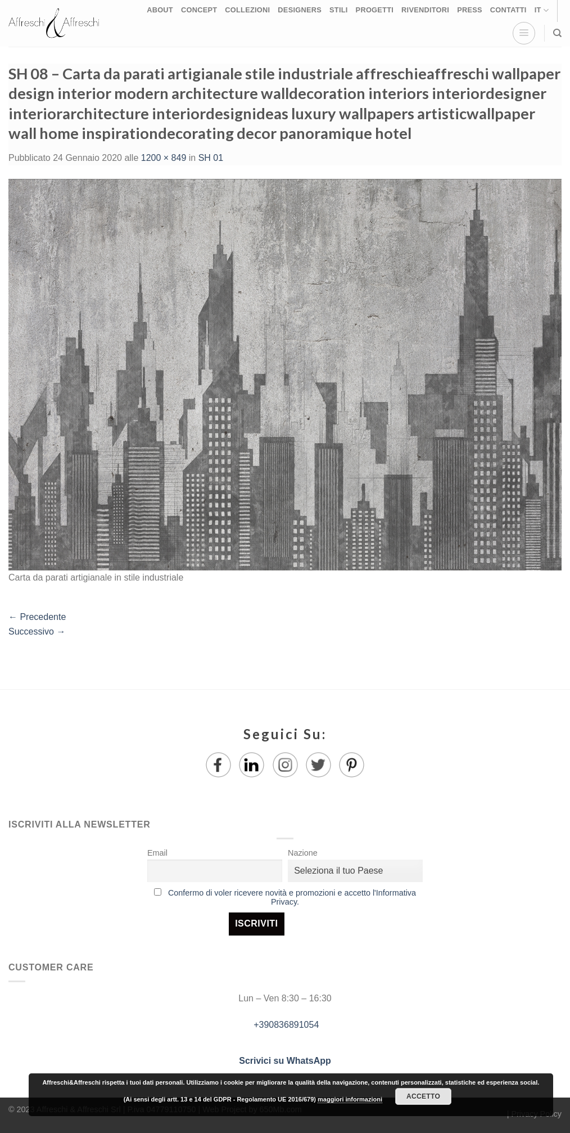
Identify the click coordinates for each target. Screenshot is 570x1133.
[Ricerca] (557, 33)
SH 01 (210, 158)
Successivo (36, 631)
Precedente (37, 617)
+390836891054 (285, 1024)
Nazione (303, 852)
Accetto (423, 1096)
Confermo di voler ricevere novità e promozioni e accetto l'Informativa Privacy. (292, 897)
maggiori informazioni (350, 1099)
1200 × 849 (164, 158)
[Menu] (524, 33)
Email (157, 852)
